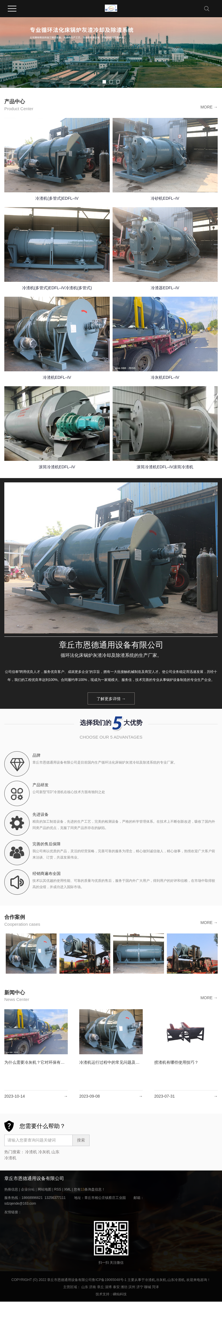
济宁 (139, 1287)
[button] (104, 82)
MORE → (209, 107)
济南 (92, 1287)
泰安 (116, 1287)
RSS (57, 1189)
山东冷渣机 (176, 1280)
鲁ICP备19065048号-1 (109, 1280)
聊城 (147, 1287)
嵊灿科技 (120, 1294)
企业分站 (28, 1189)
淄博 (108, 1287)
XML (67, 1189)
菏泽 (155, 1287)
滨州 (131, 1287)
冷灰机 (44, 1152)
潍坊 (124, 1287)
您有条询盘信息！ (89, 1189)
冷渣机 (31, 1152)
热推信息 (11, 1189)
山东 (84, 1287)
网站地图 (44, 1189)
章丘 (100, 1287)
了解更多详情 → (111, 698)
